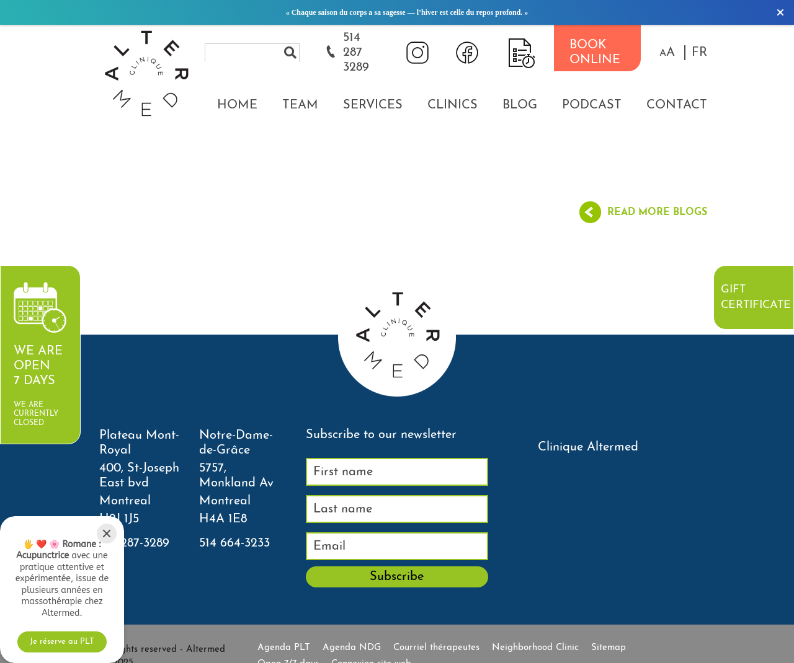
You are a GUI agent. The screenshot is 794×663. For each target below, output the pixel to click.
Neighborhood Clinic (535, 647)
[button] (667, 52)
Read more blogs (657, 212)
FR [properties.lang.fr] (699, 52)
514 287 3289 (356, 52)
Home (237, 105)
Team (300, 105)
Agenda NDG (352, 647)
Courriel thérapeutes (436, 647)
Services (373, 105)
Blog (519, 105)
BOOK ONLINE (594, 52)
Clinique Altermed (588, 447)
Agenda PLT (283, 647)
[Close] (107, 533)
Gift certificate (755, 297)
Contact (676, 105)
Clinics (452, 105)
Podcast (592, 105)
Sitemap (608, 647)
